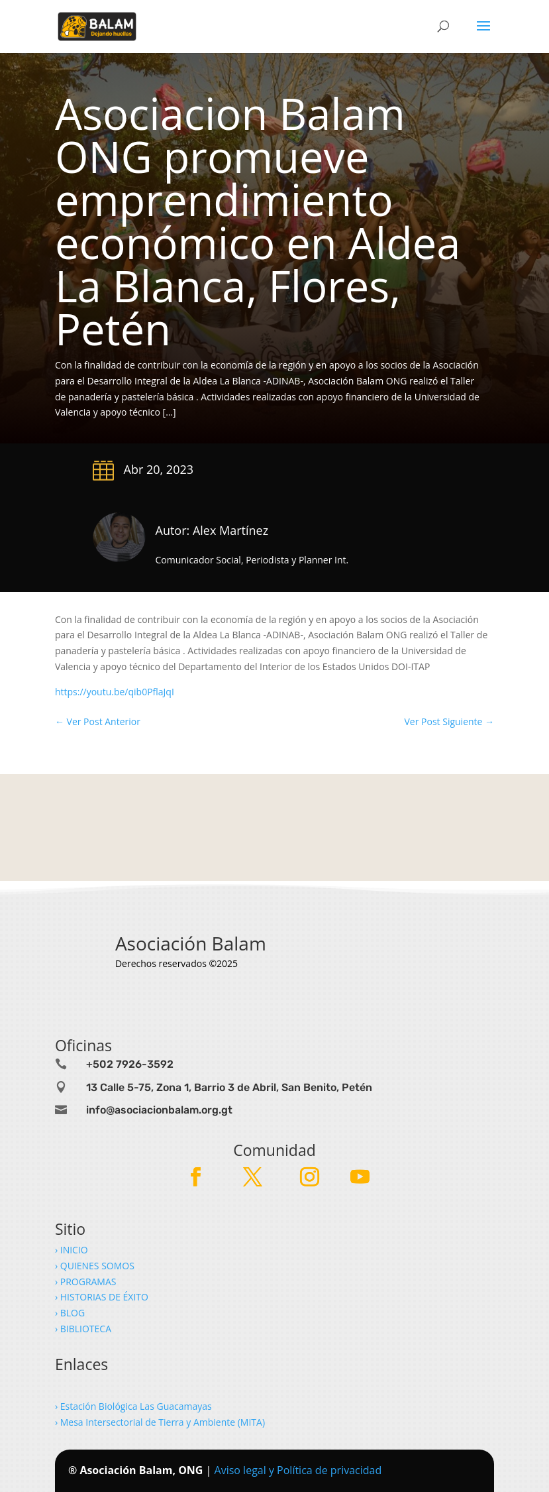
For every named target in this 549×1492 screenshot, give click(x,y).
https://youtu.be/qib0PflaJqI (114, 691)
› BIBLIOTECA (83, 1328)
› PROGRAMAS (87, 1281)
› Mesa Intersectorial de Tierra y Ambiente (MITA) (160, 1422)
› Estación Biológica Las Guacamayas (134, 1406)
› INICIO (72, 1249)
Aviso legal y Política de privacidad (298, 1470)
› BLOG (71, 1312)
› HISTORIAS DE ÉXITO (103, 1297)
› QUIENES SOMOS (94, 1265)
